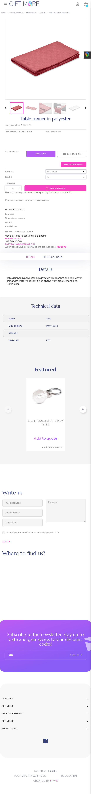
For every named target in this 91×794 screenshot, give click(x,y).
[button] (5, 108)
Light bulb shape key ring (45, 422)
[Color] (66, 177)
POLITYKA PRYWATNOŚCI (30, 775)
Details (30, 256)
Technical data (52, 256)
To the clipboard (14, 200)
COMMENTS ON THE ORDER (18, 131)
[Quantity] (13, 188)
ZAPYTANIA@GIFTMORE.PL (20, 244)
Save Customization (73, 164)
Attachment (12, 152)
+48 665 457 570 (13, 238)
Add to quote (55, 188)
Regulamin (69, 775)
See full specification (19, 231)
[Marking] (66, 171)
